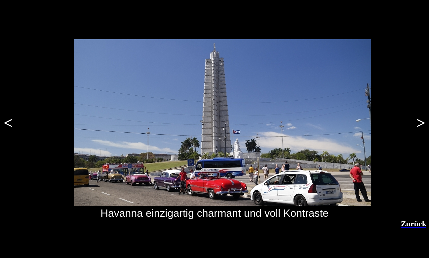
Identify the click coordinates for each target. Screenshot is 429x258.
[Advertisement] (82, 244)
